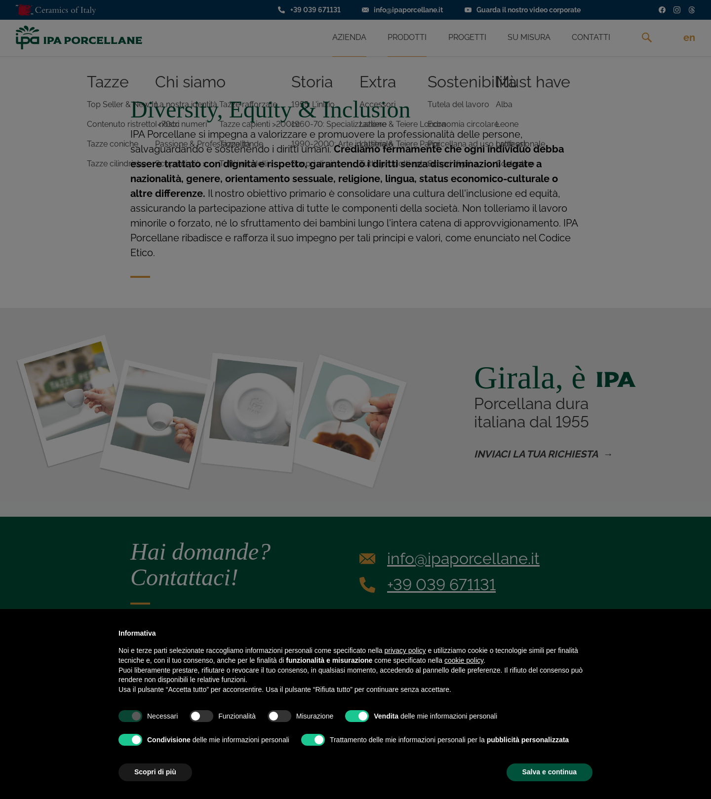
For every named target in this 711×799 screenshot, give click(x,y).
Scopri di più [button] (155, 772)
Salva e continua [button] (549, 772)
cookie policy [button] (463, 660)
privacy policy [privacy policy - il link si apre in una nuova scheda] (405, 650)
